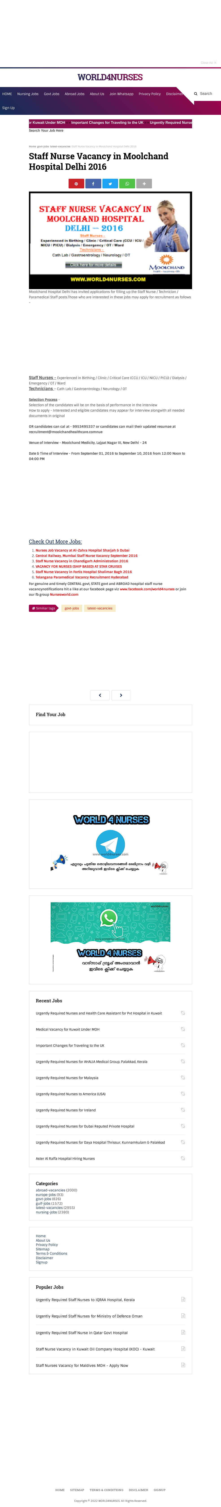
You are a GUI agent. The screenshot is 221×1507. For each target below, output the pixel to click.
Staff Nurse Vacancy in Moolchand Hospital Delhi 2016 (98, 161)
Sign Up (8, 108)
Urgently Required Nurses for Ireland (66, 1110)
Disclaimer (174, 94)
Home (32, 146)
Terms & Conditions (51, 1254)
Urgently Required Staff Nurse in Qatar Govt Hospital (82, 1333)
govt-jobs (43, 146)
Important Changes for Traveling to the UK (111, 122)
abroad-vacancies (50, 1191)
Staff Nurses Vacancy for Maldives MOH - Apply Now (82, 1366)
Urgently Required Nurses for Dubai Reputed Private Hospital (85, 1127)
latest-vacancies (60, 146)
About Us (43, 1241)
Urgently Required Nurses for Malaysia (67, 1078)
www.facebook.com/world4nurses (147, 589)
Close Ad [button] (209, 62)
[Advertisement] (110, 33)
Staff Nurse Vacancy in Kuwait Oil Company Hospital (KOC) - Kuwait (95, 1349)
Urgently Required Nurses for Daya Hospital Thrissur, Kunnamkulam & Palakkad (100, 1143)
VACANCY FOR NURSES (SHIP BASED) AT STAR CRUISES (79, 567)
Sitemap (42, 1249)
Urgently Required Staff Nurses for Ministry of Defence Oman (89, 1316)
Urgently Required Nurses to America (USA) (71, 1094)
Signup (41, 1263)
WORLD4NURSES (110, 77)
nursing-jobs (46, 1212)
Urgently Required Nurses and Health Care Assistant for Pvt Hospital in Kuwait (99, 1014)
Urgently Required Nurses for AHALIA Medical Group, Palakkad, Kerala (91, 1062)
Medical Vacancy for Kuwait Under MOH (35, 122)
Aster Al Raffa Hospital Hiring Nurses (65, 1159)
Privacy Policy (47, 1245)
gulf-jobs (43, 1204)
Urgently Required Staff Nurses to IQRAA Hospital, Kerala (85, 1300)
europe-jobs (46, 1195)
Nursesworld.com (64, 595)
